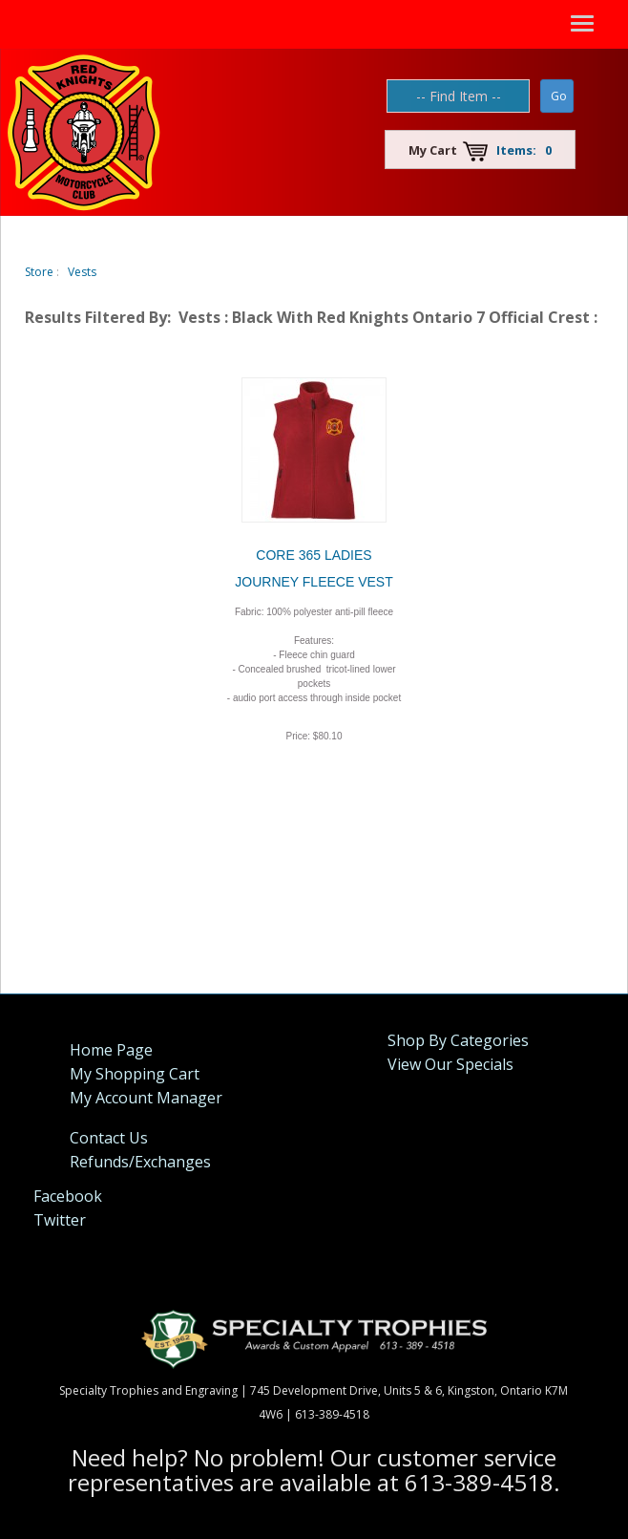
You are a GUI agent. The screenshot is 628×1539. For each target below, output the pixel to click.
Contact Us (109, 1137)
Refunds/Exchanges (140, 1161)
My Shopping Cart (134, 1073)
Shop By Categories (458, 1040)
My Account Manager (146, 1097)
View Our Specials (450, 1064)
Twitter (59, 1219)
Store (39, 272)
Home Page (111, 1049)
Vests (82, 272)
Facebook (67, 1196)
